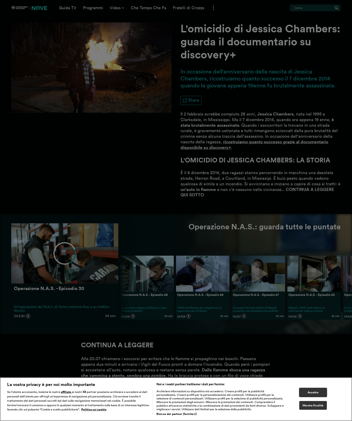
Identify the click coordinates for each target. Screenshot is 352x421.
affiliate (66, 395)
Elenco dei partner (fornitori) (176, 417)
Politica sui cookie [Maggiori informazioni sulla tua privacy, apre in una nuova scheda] (93, 413)
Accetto (313, 396)
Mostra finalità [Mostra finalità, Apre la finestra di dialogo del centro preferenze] (313, 409)
